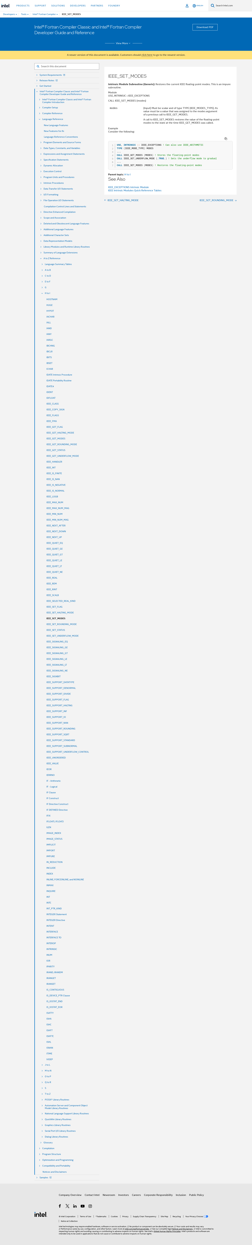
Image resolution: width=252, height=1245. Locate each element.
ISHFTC (50, 1036)
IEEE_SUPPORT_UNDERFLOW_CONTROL (67, 751)
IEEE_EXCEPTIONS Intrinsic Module (128, 183)
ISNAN (49, 1047)
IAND (49, 328)
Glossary (48, 1142)
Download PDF (205, 27)
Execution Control (53, 171)
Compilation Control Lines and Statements (65, 206)
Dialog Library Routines (56, 1136)
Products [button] (23, 5)
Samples (46, 1177)
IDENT (49, 392)
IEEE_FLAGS (52, 415)
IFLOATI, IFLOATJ (55, 821)
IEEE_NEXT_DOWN (56, 531)
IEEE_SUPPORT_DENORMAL (61, 688)
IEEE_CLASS (52, 403)
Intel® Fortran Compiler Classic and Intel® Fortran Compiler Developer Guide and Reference (64, 93)
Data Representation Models (58, 241)
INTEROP (51, 943)
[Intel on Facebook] (60, 1207)
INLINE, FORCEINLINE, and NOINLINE (65, 879)
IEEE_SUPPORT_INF (56, 711)
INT (48, 896)
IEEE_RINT (51, 589)
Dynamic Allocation (53, 165)
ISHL (48, 1041)
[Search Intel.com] (233, 5)
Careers (136, 1195)
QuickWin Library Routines (58, 1119)
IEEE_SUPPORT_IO (56, 717)
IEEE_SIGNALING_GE (57, 647)
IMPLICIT (51, 844)
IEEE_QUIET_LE (54, 560)
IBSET (49, 363)
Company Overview (70, 1195)
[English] (198, 5)
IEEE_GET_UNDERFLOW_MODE (62, 455)
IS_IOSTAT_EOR (54, 1007)
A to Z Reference (52, 258)
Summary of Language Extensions (61, 252)
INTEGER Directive (55, 920)
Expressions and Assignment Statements (64, 154)
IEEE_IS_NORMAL (55, 490)
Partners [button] (97, 5)
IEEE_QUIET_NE (54, 572)
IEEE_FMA (51, 421)
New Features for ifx (54, 131)
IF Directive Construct (57, 804)
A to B (48, 270)
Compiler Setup (50, 107)
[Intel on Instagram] (90, 1207)
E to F (47, 281)
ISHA (48, 1018)
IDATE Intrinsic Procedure (59, 374)
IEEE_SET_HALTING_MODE (60, 612)
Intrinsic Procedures (54, 183)
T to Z (47, 1094)
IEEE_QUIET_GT (54, 554)
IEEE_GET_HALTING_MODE (60, 432)
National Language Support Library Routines (67, 1113)
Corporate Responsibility (158, 1195)
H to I (47, 293)
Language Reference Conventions (61, 136)
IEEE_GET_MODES (55, 438)
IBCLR (49, 351)
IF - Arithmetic (53, 780)
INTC (48, 902)
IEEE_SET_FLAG (54, 606)
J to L (47, 1065)
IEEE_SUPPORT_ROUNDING (60, 728)
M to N (48, 1070)
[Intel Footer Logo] (40, 1214)
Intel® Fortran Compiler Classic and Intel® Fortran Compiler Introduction (66, 101)
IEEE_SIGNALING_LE (56, 659)
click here (147, 55)
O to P (48, 1076)
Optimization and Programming (57, 1160)
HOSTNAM (51, 299)
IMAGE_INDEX (53, 833)
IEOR (49, 769)
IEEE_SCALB (52, 595)
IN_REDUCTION (54, 862)
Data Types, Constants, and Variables (62, 148)
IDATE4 (50, 386)
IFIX (48, 815)
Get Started (45, 86)
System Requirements (53, 75)
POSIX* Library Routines (57, 1099)
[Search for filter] (66, 66)
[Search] (213, 6)
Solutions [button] (58, 5)
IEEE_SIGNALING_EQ (57, 641)
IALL (48, 322)
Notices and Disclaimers (55, 1171)
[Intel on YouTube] (82, 1207)
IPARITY (50, 966)
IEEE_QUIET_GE (54, 548)
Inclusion (181, 1195)
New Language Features (56, 125)
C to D (48, 275)
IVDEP (49, 1059)
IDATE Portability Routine (59, 380)
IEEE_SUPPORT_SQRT (57, 734)
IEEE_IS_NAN (53, 479)
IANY (49, 334)
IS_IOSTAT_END (54, 1001)
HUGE (49, 305)
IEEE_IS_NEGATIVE (56, 484)
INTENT (50, 925)
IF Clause (51, 792)
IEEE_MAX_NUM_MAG (57, 508)
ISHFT (49, 1030)
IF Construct (52, 798)
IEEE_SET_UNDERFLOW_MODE (62, 635)
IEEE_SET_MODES (55, 618)
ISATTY (50, 1012)
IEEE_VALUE (52, 763)
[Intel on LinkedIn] (75, 1207)
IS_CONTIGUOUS (55, 989)
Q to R (48, 1082)
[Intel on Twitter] (67, 1207)
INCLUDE (51, 867)
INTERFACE (52, 931)
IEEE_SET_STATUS (55, 630)
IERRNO (50, 775)
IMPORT (50, 850)
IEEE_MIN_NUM (54, 514)
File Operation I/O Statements (59, 200)
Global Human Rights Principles (167, 1231)
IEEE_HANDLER (54, 461)
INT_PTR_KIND (54, 908)
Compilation (48, 1148)
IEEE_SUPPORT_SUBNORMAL (61, 746)
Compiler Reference (52, 113)
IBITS (49, 357)
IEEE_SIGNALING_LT (56, 664)
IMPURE (50, 856)
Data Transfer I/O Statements (58, 188)
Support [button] (40, 5)
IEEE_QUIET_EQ (54, 543)
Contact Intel (92, 1195)
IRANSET (50, 983)
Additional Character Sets (56, 235)
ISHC (48, 1024)
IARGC (49, 339)
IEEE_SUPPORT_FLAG (57, 699)
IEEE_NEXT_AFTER (56, 525)
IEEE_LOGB (52, 496)
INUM (49, 954)
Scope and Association (55, 217)
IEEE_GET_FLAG (54, 426)
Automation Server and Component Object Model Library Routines (66, 1107)
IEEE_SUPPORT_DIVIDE (58, 693)
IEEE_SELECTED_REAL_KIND (61, 601)
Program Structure (51, 1154)
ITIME (49, 1053)
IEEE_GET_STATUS (55, 450)
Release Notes (49, 80)
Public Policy (196, 1195)
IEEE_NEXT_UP (54, 537)
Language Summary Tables (58, 264)
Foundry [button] (114, 5)
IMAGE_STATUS (54, 838)
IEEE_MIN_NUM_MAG (57, 519)
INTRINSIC (51, 949)
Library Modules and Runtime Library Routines (67, 246)
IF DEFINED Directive (57, 809)
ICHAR (49, 368)
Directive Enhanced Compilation (60, 212)
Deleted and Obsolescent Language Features (66, 223)
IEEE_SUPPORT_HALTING (59, 705)
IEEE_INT (51, 467)
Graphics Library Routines (58, 1125)
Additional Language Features (58, 229)
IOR (48, 960)
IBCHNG (50, 345)
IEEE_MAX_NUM (54, 502)
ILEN (48, 827)
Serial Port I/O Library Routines (60, 1131)
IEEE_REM (51, 583)
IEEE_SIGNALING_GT (57, 653)
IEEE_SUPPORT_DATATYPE (60, 682)
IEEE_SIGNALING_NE (57, 670)
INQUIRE (50, 891)
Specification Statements (56, 159)
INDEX (49, 873)
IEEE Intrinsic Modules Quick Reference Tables (134, 186)
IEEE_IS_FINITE (54, 473)
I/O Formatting (51, 194)
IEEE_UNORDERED (56, 757)
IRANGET (51, 978)
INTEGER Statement (56, 914)
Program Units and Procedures (59, 177)
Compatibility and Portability (56, 1165)
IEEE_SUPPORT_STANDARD (60, 740)
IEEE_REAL (51, 577)
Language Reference (52, 119)
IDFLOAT (50, 397)
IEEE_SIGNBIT (53, 676)
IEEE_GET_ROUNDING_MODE (61, 444)
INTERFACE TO (53, 937)
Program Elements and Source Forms (62, 142)
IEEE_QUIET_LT (54, 566)
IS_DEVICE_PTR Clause (58, 995)
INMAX (50, 885)
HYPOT (50, 310)
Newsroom (109, 1195)
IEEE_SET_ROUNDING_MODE (61, 624)
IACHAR (50, 316)
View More (123, 43)
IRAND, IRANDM (54, 972)
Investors (123, 1195)
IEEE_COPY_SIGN (55, 409)
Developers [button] (78, 5)
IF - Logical (51, 786)
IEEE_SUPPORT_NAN (57, 722)
